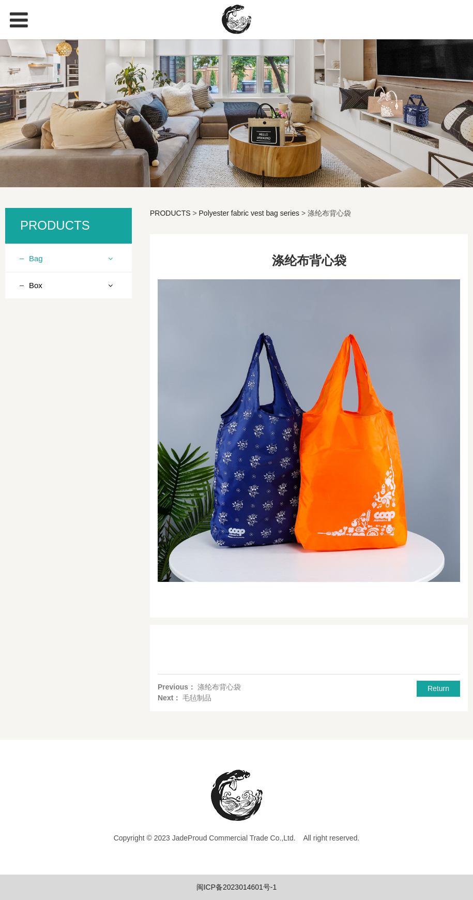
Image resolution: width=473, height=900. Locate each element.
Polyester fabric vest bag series (69, 446)
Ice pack (50, 489)
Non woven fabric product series (65, 290)
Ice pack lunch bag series (67, 383)
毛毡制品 (196, 698)
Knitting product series (73, 315)
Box (35, 533)
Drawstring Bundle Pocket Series (66, 415)
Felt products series (68, 471)
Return (438, 688)
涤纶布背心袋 (219, 687)
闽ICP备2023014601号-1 (236, 887)
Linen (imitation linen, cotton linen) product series (71, 346)
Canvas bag (56, 507)
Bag (36, 258)
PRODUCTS (170, 213)
